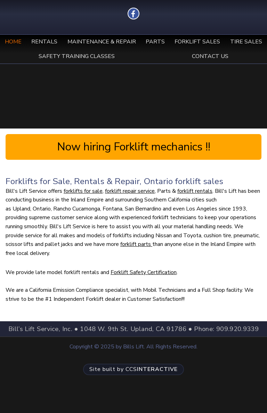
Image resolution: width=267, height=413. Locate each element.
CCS (133, 369)
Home (13, 42)
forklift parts (136, 244)
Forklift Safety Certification (144, 272)
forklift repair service (130, 191)
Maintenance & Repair (101, 42)
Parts (155, 42)
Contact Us (210, 56)
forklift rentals (194, 191)
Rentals (44, 42)
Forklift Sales (197, 42)
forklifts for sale (83, 191)
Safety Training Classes (77, 56)
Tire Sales (246, 42)
